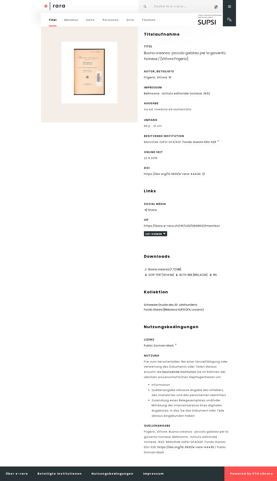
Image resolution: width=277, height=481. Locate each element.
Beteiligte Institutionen (60, 474)
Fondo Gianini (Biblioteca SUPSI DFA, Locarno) (174, 310)
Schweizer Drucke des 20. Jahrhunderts (170, 305)
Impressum (153, 474)
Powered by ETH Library (251, 474)
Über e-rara (17, 474)
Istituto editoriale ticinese (182, 93)
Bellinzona (152, 93)
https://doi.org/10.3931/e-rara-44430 (172, 174)
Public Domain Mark (159, 345)
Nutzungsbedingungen (112, 474)
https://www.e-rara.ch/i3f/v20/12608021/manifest (182, 226)
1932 (206, 93)
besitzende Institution (179, 372)
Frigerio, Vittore (155, 77)
